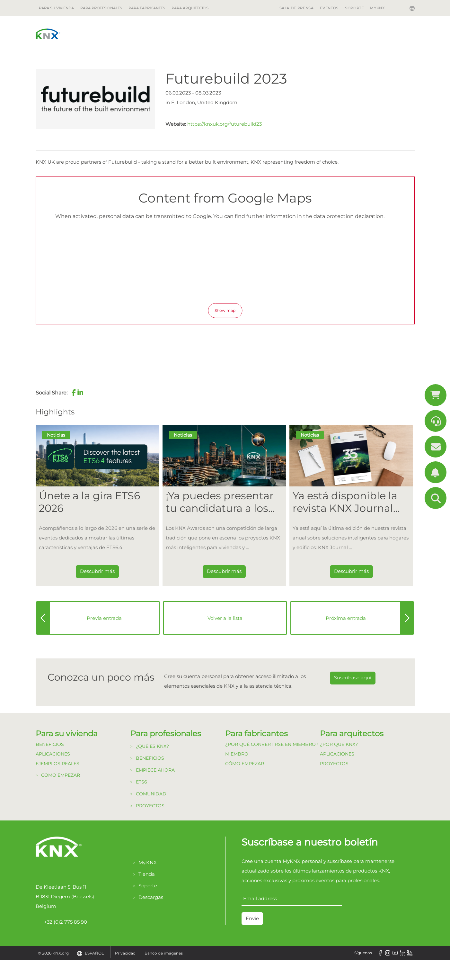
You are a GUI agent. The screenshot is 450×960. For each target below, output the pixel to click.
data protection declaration (348, 216)
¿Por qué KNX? (339, 744)
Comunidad (151, 794)
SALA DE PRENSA (296, 8)
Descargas (150, 897)
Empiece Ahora (155, 770)
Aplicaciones (53, 754)
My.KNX (147, 862)
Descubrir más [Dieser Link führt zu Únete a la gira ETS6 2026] (97, 571)
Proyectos (150, 806)
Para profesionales (101, 8)
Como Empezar (60, 775)
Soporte (147, 886)
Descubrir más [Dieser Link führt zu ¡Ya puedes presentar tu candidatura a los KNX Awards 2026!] (224, 571)
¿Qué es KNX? (152, 746)
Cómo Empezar (244, 763)
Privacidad (125, 953)
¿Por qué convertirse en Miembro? (271, 744)
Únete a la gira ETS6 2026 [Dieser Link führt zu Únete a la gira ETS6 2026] (89, 502)
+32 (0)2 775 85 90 (61, 922)
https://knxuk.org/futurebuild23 (224, 124)
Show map (225, 310)
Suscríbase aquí (352, 678)
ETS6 (141, 782)
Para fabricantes (146, 8)
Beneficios (50, 744)
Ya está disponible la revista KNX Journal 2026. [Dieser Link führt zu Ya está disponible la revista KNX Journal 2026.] (345, 502)
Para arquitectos (190, 8)
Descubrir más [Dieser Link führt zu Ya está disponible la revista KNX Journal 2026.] (351, 571)
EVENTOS (329, 8)
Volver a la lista (225, 618)
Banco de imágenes (164, 953)
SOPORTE (354, 8)
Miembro (236, 754)
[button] (74, 392)
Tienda (146, 874)
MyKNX (377, 8)
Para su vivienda (56, 8)
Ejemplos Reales (57, 763)
